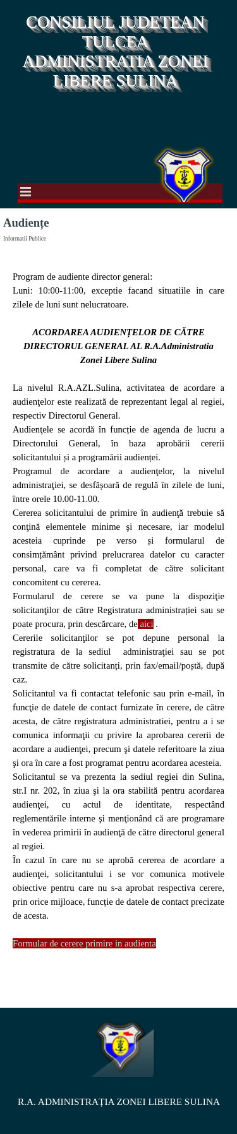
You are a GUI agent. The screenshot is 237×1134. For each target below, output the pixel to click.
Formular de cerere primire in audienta (84, 943)
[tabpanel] (118, 624)
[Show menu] (26, 191)
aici (146, 624)
